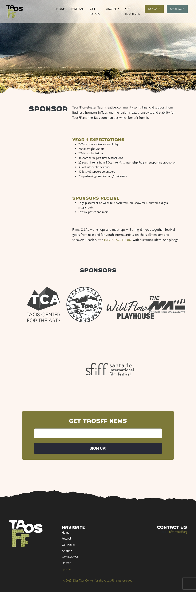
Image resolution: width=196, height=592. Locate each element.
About (111, 9)
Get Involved (132, 11)
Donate (154, 9)
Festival (77, 9)
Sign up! (98, 448)
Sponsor (177, 9)
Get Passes (95, 11)
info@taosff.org (178, 532)
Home (60, 9)
